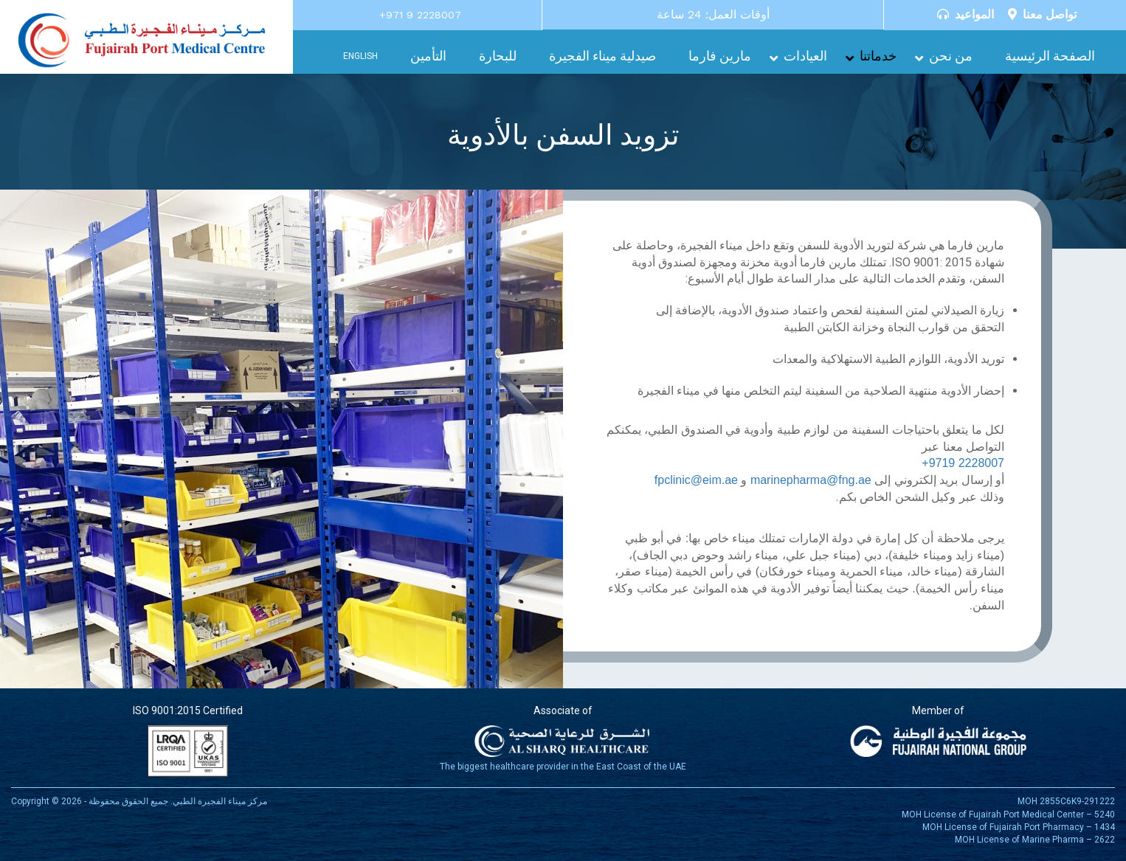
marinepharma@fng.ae (810, 480)
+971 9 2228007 (420, 15)
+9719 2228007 (963, 463)
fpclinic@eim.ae (696, 480)
